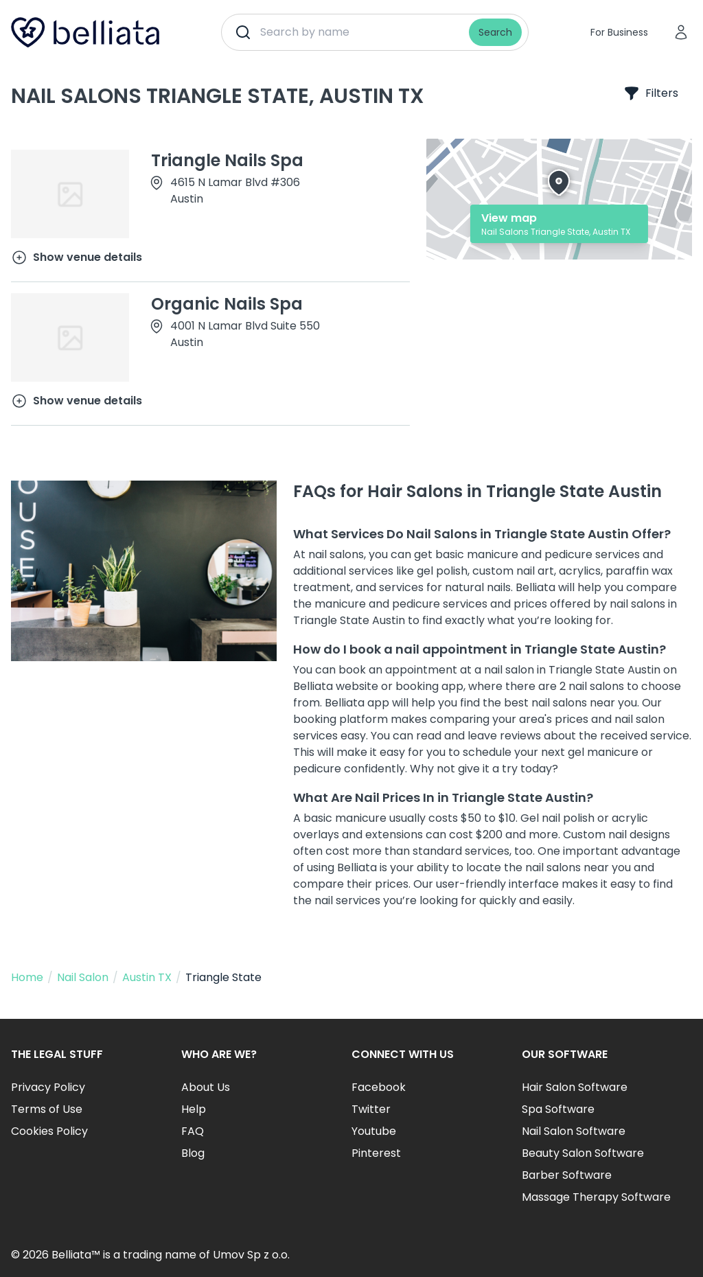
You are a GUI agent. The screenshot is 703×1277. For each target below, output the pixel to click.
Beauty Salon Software (583, 1153)
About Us (205, 1087)
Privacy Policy (48, 1087)
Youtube (374, 1131)
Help (193, 1109)
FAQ (192, 1131)
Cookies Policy (49, 1131)
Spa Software (558, 1109)
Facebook (379, 1087)
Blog (193, 1153)
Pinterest (376, 1153)
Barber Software (567, 1175)
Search (495, 32)
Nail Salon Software (573, 1131)
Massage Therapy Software (596, 1197)
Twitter (371, 1109)
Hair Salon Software (574, 1087)
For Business (619, 32)
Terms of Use (46, 1109)
